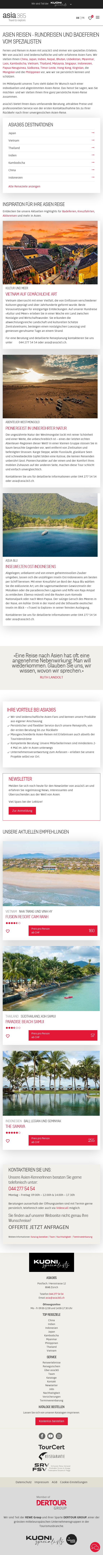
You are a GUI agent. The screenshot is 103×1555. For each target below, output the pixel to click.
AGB (54, 1482)
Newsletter (51, 1385)
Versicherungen (52, 1396)
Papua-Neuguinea (14, 68)
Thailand (45, 63)
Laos (6, 63)
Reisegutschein (51, 1366)
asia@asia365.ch (55, 342)
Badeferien (69, 211)
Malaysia (58, 63)
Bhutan (60, 59)
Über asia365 (51, 1370)
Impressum (42, 1482)
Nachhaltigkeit (63, 1237)
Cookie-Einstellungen (73, 1482)
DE (77, 17)
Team (52, 1237)
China (24, 59)
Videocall (62, 1208)
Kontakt (51, 1381)
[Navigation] (97, 17)
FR (83, 17)
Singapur (70, 63)
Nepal (51, 59)
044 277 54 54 (21, 1188)
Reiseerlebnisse (52, 1362)
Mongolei (9, 72)
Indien (42, 59)
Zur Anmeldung (22, 810)
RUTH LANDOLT (51, 677)
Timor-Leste (48, 68)
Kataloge (51, 1377)
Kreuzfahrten (85, 211)
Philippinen (33, 72)
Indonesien (85, 63)
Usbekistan (74, 59)
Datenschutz (24, 1482)
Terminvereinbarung (82, 1237)
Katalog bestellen (39, 1237)
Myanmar (88, 59)
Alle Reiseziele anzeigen (24, 186)
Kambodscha (18, 63)
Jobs (51, 1389)
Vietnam (33, 63)
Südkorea (33, 68)
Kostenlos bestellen (51, 1421)
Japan (32, 59)
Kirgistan (78, 68)
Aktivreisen (10, 215)
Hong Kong (64, 68)
